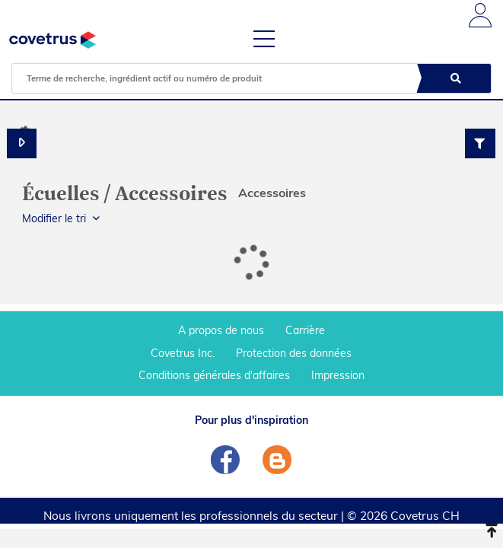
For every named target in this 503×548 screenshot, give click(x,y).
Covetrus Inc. (183, 353)
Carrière (305, 330)
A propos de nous (221, 330)
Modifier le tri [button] (54, 218)
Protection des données (294, 353)
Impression (338, 375)
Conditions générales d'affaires (214, 375)
